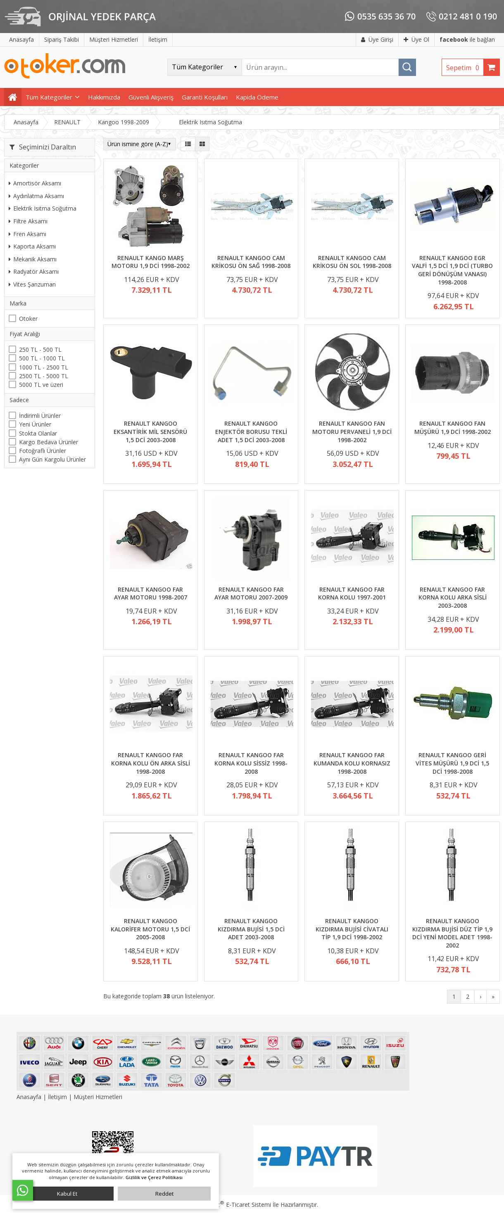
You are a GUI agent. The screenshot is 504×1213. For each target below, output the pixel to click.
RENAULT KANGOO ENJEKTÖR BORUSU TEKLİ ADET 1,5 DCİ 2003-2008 (251, 431)
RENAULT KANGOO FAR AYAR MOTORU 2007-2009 (251, 593)
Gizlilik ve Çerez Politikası (154, 1177)
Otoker (28, 318)
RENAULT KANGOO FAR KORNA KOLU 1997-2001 (352, 593)
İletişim (57, 1097)
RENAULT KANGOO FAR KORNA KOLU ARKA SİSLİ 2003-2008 (452, 597)
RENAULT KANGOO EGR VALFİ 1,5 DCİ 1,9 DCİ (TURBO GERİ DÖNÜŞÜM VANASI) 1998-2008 (452, 270)
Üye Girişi (377, 39)
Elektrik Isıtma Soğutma (42, 208)
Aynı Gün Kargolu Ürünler (52, 459)
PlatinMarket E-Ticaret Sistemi (228, 1204)
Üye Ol (416, 39)
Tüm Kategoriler (49, 97)
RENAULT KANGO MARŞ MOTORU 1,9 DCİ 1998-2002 (151, 262)
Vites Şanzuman (32, 284)
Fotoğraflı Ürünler (42, 451)
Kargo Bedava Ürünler (48, 442)
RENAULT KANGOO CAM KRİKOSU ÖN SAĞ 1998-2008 (251, 262)
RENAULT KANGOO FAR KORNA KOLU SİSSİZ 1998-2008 (251, 763)
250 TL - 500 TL (40, 349)
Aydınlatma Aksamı (36, 196)
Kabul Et (67, 1193)
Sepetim (464, 67)
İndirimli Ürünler (40, 415)
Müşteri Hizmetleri (98, 1097)
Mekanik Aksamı (33, 259)
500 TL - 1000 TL (42, 358)
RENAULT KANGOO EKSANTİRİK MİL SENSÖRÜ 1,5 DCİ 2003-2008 (150, 431)
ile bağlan (467, 39)
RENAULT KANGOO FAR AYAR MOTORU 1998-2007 (150, 593)
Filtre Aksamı (28, 221)
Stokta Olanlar (38, 433)
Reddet (164, 1193)
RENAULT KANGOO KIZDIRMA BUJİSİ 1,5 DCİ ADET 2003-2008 (251, 929)
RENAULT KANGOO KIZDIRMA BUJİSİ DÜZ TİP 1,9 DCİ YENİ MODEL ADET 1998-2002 (452, 933)
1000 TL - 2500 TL (43, 367)
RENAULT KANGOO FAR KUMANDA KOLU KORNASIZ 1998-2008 (352, 763)
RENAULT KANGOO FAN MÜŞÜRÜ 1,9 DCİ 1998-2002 (452, 427)
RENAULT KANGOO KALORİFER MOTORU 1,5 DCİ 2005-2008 (150, 929)
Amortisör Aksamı (35, 183)
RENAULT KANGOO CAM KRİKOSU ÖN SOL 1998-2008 (352, 262)
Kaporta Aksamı (32, 246)
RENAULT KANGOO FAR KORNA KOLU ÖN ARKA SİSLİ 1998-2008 (150, 763)
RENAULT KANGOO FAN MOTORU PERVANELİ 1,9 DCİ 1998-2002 (352, 431)
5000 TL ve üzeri (41, 385)
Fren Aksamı (27, 234)
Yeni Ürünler (35, 424)
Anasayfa (30, 1097)
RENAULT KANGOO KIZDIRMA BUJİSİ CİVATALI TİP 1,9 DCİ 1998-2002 (352, 929)
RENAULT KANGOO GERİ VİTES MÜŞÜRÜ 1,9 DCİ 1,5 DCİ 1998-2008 (452, 763)
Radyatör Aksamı (34, 271)
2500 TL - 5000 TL (43, 376)
